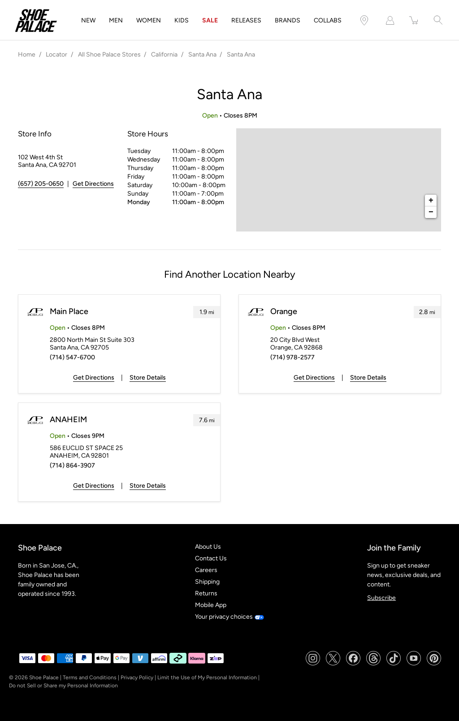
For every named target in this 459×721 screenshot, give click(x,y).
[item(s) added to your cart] (414, 20)
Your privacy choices (229, 616)
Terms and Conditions (90, 677)
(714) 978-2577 (292, 357)
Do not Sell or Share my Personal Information (63, 685)
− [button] (431, 212)
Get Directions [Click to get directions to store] (93, 184)
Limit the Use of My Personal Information (207, 677)
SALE (210, 20)
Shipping (207, 582)
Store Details (148, 377)
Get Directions (93, 377)
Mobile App (210, 605)
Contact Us (211, 558)
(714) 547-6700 (72, 357)
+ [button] (431, 200)
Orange (283, 311)
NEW (88, 20)
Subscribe (381, 598)
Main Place (69, 311)
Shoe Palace (44, 677)
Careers (206, 570)
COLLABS (328, 20)
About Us (208, 547)
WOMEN (148, 20)
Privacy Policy (137, 677)
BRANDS (287, 20)
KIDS (181, 20)
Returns (206, 593)
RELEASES (246, 20)
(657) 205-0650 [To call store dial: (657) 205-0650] (41, 184)
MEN (116, 20)
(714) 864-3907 (72, 465)
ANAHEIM (68, 419)
